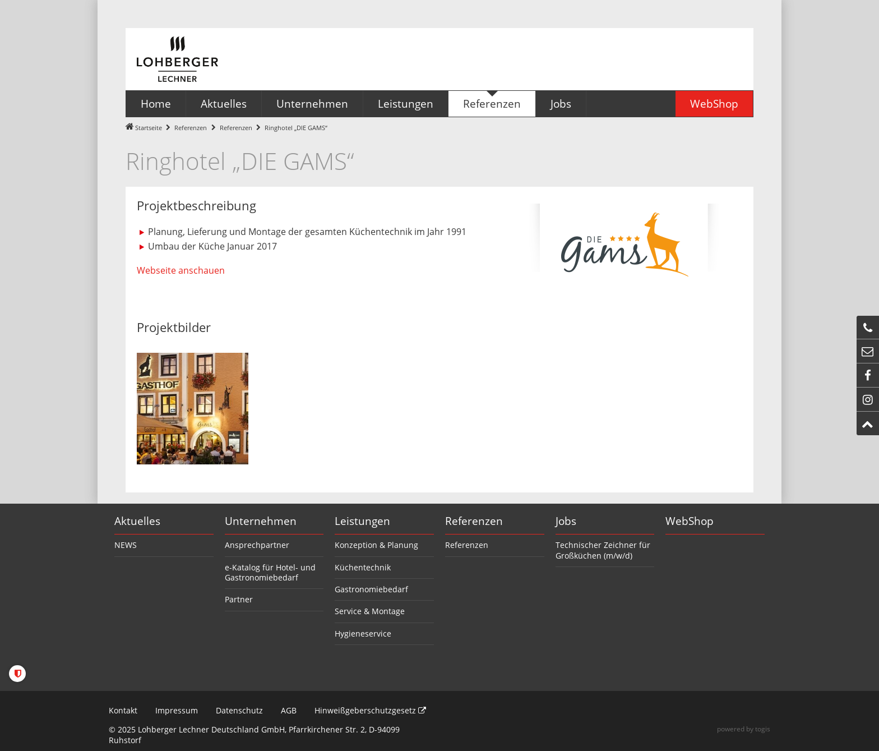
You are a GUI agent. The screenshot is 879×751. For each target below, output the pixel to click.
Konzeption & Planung (376, 545)
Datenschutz (239, 710)
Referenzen (190, 127)
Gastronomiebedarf (371, 589)
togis (762, 729)
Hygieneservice (363, 633)
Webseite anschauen (181, 270)
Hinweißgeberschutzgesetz (370, 710)
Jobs (566, 521)
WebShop (689, 521)
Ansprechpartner (257, 545)
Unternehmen (261, 521)
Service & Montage (370, 611)
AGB (289, 710)
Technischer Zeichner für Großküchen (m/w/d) (603, 550)
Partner (239, 599)
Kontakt (123, 710)
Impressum (176, 710)
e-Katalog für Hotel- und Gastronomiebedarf (270, 572)
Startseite (148, 127)
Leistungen (362, 521)
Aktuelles (137, 521)
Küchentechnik (363, 567)
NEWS (125, 545)
